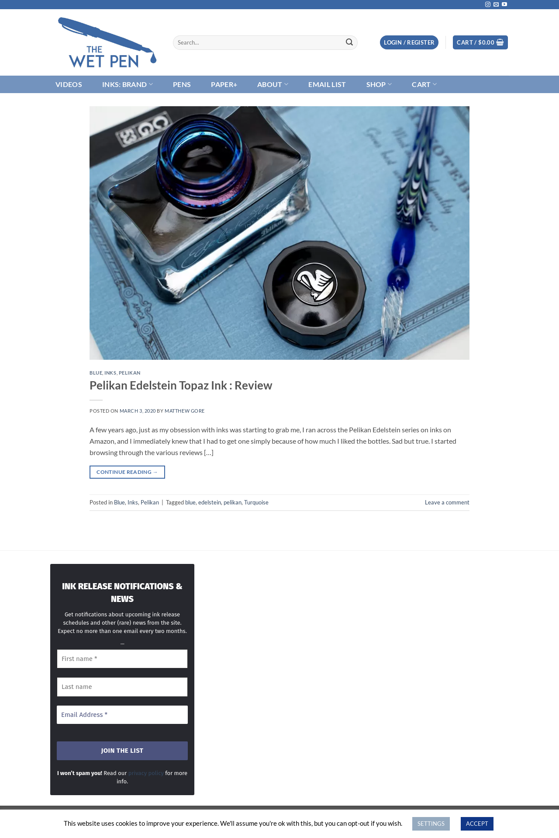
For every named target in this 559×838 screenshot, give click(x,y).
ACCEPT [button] (477, 823)
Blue (96, 373)
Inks (110, 373)
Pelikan (130, 373)
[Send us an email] (496, 5)
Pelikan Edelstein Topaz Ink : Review (181, 385)
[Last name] (122, 687)
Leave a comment (447, 502)
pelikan (233, 502)
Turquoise (256, 502)
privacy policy (146, 773)
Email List (327, 84)
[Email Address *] (122, 715)
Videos (68, 84)
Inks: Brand (127, 84)
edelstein (209, 502)
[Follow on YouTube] (504, 5)
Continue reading (127, 472)
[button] (409, 42)
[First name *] (122, 659)
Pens (182, 84)
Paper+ (224, 84)
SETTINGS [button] (431, 823)
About (272, 84)
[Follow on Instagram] (487, 5)
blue (190, 502)
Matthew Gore (185, 411)
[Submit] (349, 42)
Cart (424, 84)
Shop (379, 84)
